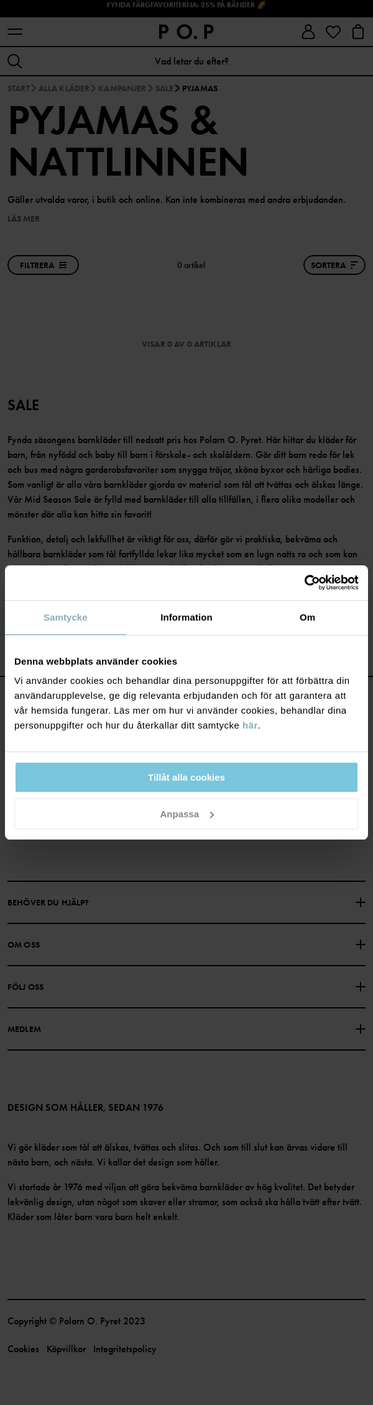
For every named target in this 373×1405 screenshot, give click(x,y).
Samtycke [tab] (66, 617)
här (250, 725)
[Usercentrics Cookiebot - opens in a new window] (304, 583)
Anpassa (187, 814)
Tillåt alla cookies (186, 777)
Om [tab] (307, 617)
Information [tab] (186, 617)
